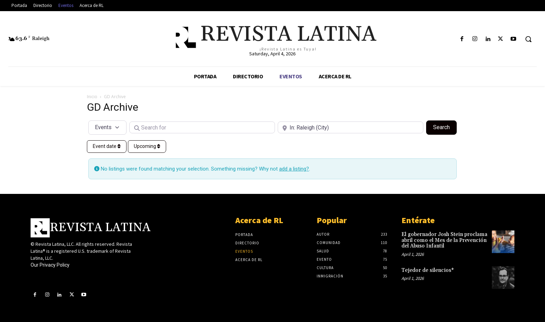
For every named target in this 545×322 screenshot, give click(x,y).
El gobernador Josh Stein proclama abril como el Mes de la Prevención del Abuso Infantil (444, 240)
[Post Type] (107, 127)
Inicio (92, 97)
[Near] (350, 127)
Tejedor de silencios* (427, 270)
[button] (528, 39)
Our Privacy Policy (50, 265)
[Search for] (202, 127)
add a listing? (294, 169)
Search (445, 127)
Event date (107, 146)
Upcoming (147, 146)
